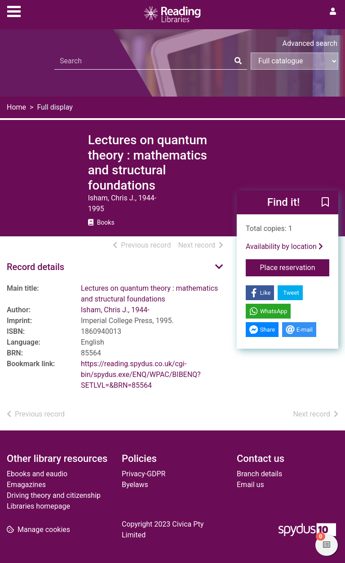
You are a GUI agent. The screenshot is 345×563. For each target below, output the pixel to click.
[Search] (238, 61)
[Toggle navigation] (14, 10)
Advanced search (310, 43)
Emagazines (26, 484)
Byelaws (135, 484)
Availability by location (284, 246)
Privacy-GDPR (143, 474)
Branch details (259, 474)
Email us (250, 484)
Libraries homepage (38, 506)
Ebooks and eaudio (37, 474)
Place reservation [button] (295, 267)
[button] (325, 203)
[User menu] (332, 12)
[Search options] (294, 61)
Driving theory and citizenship (54, 495)
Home (16, 107)
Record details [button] (35, 267)
